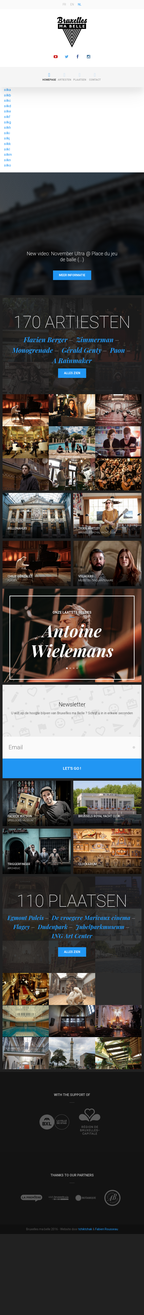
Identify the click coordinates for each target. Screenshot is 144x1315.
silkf (7, 117)
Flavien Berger (46, 339)
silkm (8, 155)
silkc (7, 101)
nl (79, 4)
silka (7, 90)
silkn (7, 160)
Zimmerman (95, 339)
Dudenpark (53, 927)
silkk (7, 144)
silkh (7, 128)
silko (7, 165)
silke (7, 111)
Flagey (21, 927)
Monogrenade (32, 350)
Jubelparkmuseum (100, 927)
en (72, 4)
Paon (117, 350)
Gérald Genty (81, 350)
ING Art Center (72, 936)
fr (64, 4)
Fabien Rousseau (106, 1229)
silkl (7, 149)
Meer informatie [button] (72, 275)
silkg (7, 122)
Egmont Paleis (25, 917)
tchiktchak (85, 1229)
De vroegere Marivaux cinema (91, 917)
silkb (7, 95)
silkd (7, 106)
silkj (7, 138)
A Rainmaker (72, 360)
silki (7, 133)
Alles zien (72, 373)
